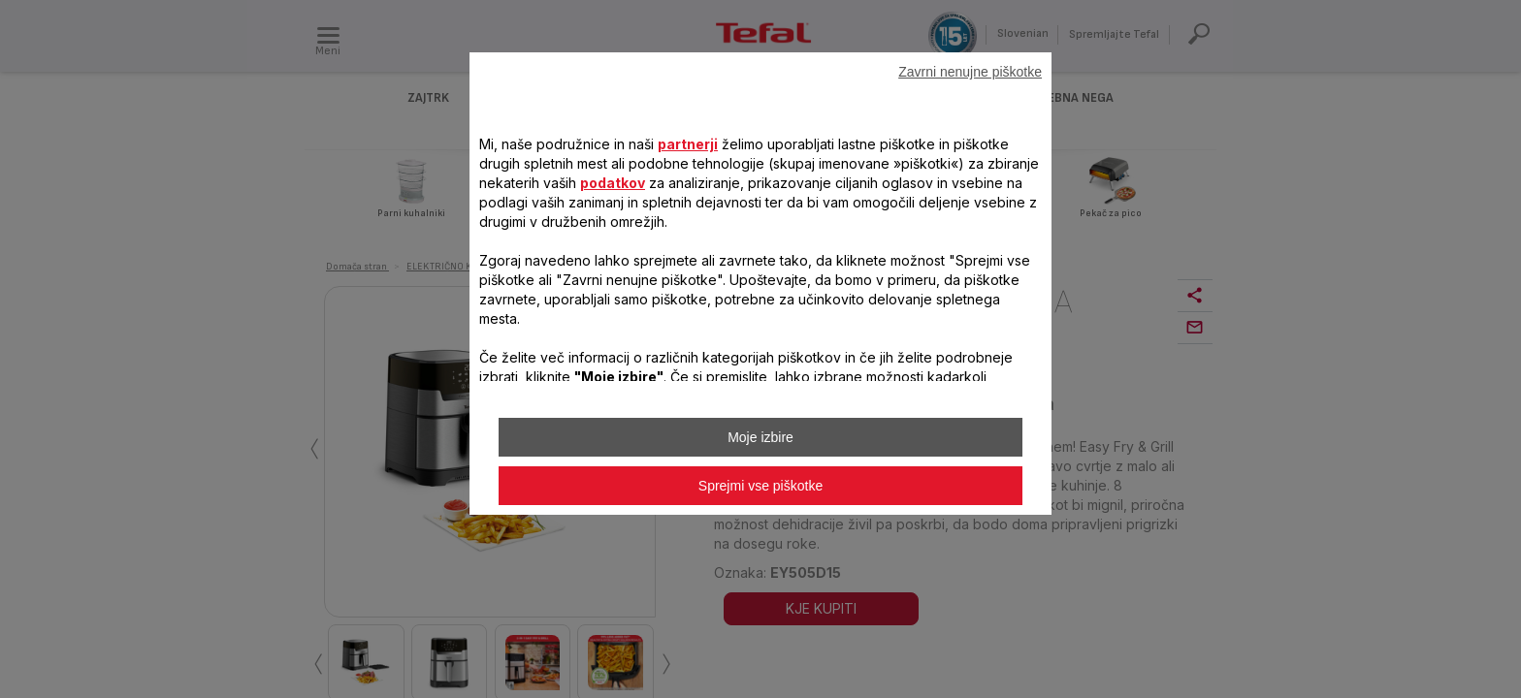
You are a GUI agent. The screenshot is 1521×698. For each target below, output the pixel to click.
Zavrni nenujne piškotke (970, 71)
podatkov (612, 182)
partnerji (688, 144)
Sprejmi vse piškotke (760, 485)
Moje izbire (760, 437)
